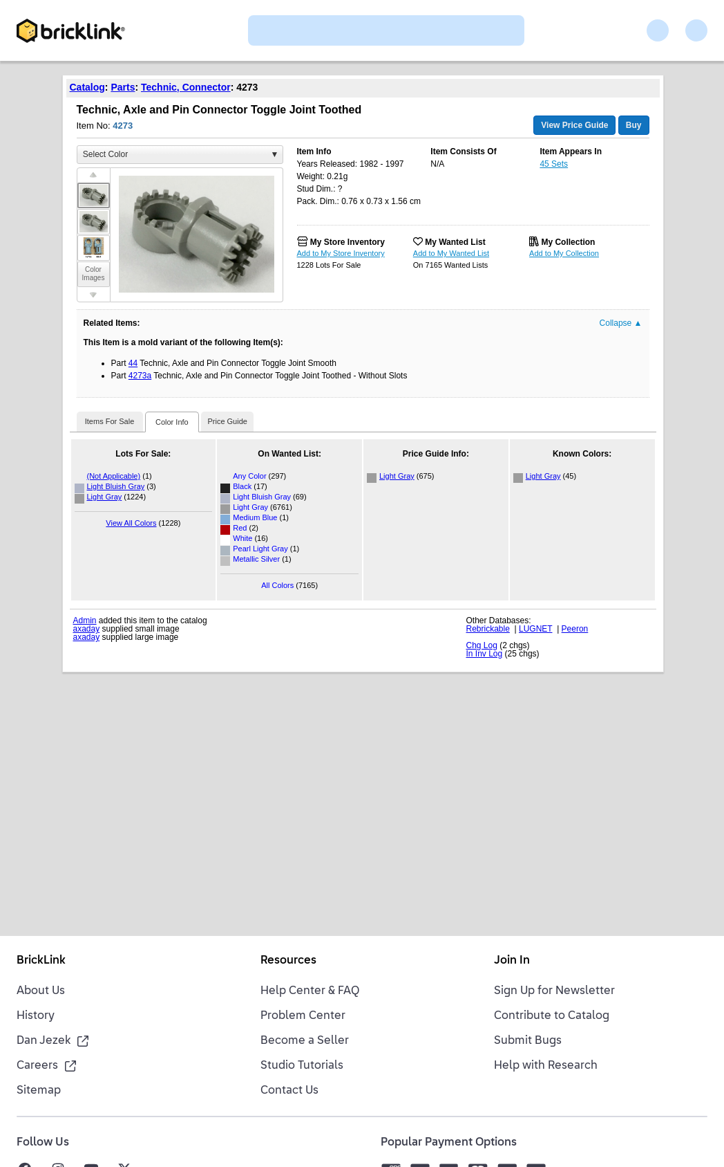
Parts (123, 87)
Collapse (621, 323)
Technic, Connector (186, 87)
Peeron (575, 629)
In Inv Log (484, 654)
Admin (85, 620)
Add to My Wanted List (451, 253)
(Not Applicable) (114, 476)
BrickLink (41, 960)
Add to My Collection (564, 253)
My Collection (568, 242)
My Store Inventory (347, 242)
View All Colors (131, 523)
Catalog (87, 87)
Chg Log (481, 645)
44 (132, 363)
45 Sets (554, 164)
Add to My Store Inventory (341, 253)
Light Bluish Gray (116, 486)
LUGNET (535, 629)
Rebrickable (488, 629)
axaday (86, 629)
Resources (288, 960)
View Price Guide (574, 125)
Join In (512, 960)
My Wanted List (455, 242)
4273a (139, 375)
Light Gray (104, 497)
